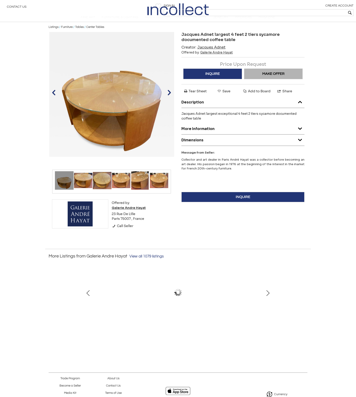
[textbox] (320, 13)
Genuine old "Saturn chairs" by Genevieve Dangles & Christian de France (177, 325)
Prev (52, 302)
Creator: (203, 54)
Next (304, 302)
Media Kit (70, 393)
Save (223, 98)
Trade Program (70, 378)
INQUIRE (212, 81)
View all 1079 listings (146, 264)
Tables (79, 34)
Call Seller (122, 233)
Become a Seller (70, 385)
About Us (113, 378)
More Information (242, 135)
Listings (54, 34)
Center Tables (95, 34)
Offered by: (207, 60)
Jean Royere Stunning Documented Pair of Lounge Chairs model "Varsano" (81, 325)
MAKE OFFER (273, 81)
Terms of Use (113, 393)
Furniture (67, 34)
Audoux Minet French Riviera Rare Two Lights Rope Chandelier (224, 325)
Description (242, 108)
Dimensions (242, 146)
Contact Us (17, 8)
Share (284, 98)
